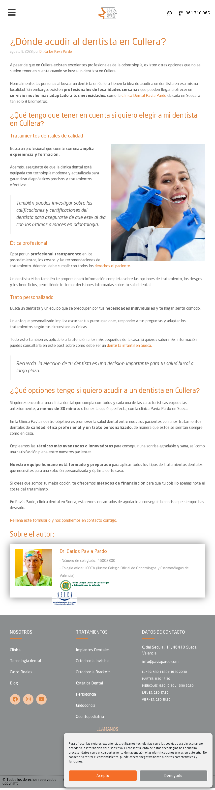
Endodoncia (85, 707)
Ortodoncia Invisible (93, 661)
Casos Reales (21, 673)
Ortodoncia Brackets (93, 673)
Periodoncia (86, 696)
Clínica (15, 650)
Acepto (102, 776)
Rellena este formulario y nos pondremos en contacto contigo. (63, 520)
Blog (14, 684)
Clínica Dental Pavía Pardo (144, 96)
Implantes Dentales (93, 650)
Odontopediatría (90, 718)
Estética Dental (89, 684)
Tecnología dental (25, 661)
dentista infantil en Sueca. (129, 346)
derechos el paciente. (113, 266)
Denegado (173, 776)
